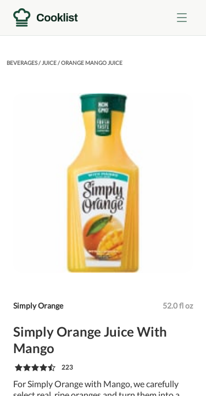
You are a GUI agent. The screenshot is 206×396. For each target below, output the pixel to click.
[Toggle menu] (182, 18)
